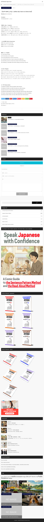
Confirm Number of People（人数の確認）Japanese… (15, 431)
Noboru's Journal (22, 221)
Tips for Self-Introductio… (12, 450)
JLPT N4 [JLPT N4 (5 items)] (31, 476)
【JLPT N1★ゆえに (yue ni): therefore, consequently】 (17, 152)
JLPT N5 (9, 117)
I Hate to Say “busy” (7, 462)
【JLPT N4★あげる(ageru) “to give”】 (14, 139)
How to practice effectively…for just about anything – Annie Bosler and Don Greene (16, 464)
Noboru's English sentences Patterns (22, 224)
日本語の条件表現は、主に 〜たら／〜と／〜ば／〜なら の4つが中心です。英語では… (20, 438)
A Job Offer (5, 460)
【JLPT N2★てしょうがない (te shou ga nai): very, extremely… (18, 145)
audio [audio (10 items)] (14, 476)
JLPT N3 (13, 103)
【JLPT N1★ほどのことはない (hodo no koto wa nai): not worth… (19, 132)
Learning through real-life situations (22, 210)
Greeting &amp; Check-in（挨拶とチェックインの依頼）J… (16, 424)
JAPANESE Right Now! (21, 520)
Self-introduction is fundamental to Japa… (13, 452)
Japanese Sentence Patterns (6, 7)
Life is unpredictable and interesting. (9, 466)
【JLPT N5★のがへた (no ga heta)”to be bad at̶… (16, 119)
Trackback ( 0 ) (22, 165)
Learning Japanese (22, 216)
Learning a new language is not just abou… (14, 445)
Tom (1, 460)
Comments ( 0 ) (22, 162)
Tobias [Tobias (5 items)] (10, 478)
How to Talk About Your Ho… (13, 443)
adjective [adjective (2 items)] (5, 476)
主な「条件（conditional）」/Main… (14, 436)
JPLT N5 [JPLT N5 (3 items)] (36, 476)
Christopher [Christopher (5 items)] (19, 476)
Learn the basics (22, 219)
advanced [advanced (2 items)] (9, 476)
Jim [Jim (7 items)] (27, 476)
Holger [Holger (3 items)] (24, 476)
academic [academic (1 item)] (2, 476)
